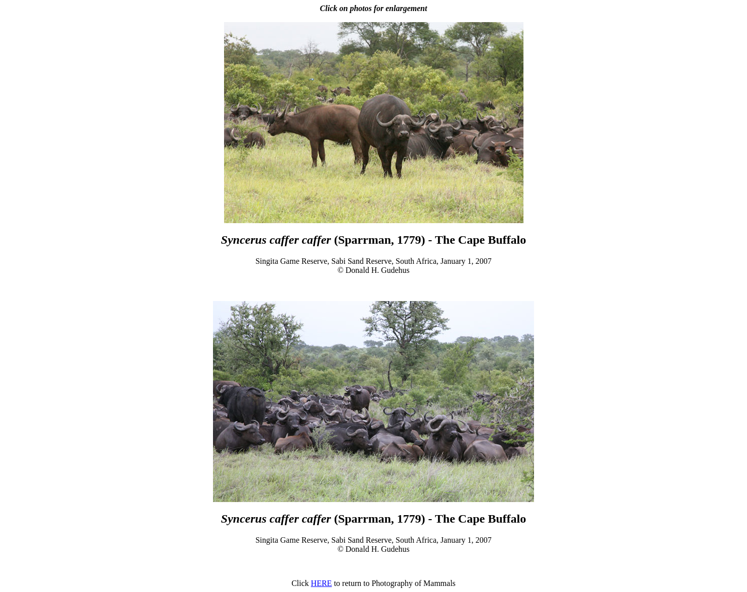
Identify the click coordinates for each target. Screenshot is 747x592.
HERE (321, 583)
